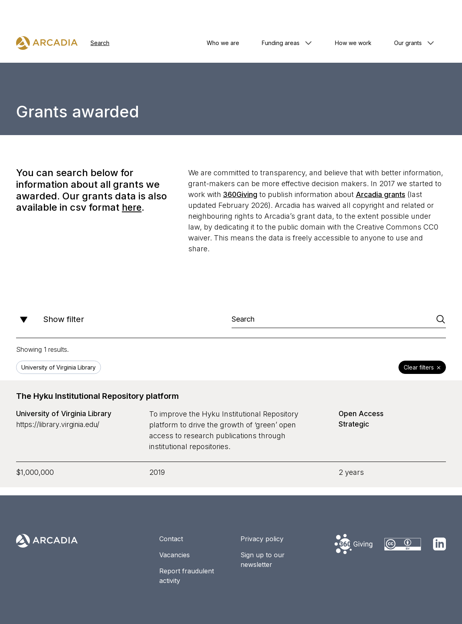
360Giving (240, 194)
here (132, 207)
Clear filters (422, 368)
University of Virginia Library (64, 414)
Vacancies (174, 555)
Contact (171, 539)
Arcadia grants (382, 194)
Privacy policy (261, 539)
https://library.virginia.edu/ (60, 425)
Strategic (354, 425)
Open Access (362, 414)
